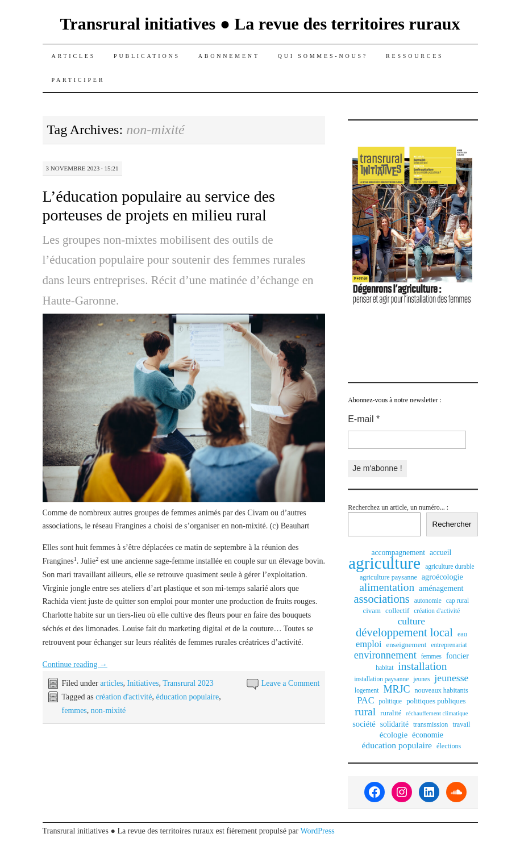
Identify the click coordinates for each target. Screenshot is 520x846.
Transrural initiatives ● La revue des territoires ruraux (260, 23)
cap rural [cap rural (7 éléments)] (457, 600)
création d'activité (123, 697)
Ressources (414, 56)
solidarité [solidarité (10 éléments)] (394, 724)
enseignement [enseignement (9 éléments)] (406, 644)
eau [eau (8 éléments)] (462, 634)
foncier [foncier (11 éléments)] (457, 655)
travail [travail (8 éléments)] (461, 724)
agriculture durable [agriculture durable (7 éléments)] (449, 566)
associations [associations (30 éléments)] (382, 599)
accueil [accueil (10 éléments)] (440, 552)
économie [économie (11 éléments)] (427, 734)
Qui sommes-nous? (323, 56)
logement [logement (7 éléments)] (366, 690)
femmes (74, 710)
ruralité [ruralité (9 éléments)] (390, 713)
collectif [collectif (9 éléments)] (397, 610)
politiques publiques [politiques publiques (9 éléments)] (435, 701)
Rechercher (452, 524)
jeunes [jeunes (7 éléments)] (421, 679)
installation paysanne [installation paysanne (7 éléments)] (381, 679)
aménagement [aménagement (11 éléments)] (441, 588)
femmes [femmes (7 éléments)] (431, 656)
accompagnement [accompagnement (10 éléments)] (398, 552)
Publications (147, 56)
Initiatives (143, 683)
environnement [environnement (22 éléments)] (385, 655)
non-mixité (108, 710)
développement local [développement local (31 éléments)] (404, 632)
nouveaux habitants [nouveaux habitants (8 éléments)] (441, 690)
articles (74, 56)
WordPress (317, 831)
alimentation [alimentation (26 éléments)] (386, 587)
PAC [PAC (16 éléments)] (365, 700)
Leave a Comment (290, 683)
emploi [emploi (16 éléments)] (368, 644)
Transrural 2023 (188, 683)
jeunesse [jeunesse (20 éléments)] (451, 678)
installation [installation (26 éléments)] (422, 666)
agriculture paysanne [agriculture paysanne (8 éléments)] (388, 577)
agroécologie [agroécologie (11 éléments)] (442, 576)
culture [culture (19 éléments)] (411, 621)
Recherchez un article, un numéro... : (398, 507)
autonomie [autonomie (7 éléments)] (428, 600)
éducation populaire (187, 697)
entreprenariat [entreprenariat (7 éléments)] (449, 644)
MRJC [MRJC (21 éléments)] (396, 689)
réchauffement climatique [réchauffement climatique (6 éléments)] (437, 713)
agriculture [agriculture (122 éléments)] (384, 563)
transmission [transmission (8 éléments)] (430, 724)
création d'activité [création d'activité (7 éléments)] (437, 610)
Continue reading (75, 664)
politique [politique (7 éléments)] (390, 701)
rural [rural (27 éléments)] (365, 711)
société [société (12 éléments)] (363, 723)
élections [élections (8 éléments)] (448, 746)
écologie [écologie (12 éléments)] (393, 734)
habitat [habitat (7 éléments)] (384, 667)
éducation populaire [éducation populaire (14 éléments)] (396, 745)
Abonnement (229, 56)
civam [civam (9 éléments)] (372, 610)
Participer (78, 80)
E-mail (364, 419)
